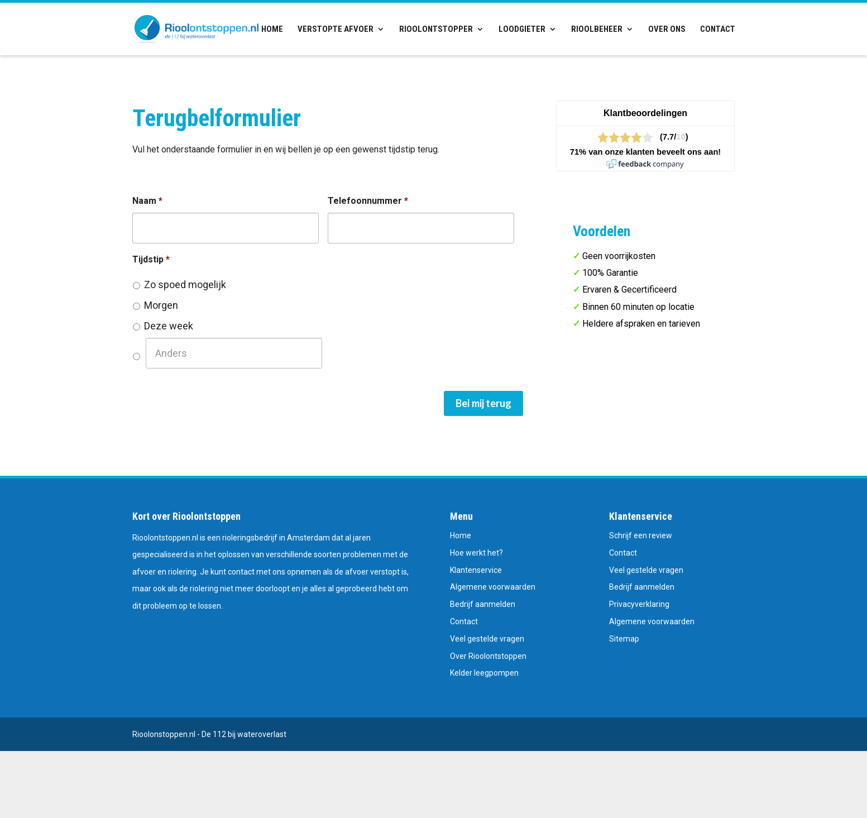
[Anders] (234, 353)
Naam (147, 200)
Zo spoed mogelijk (185, 284)
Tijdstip (151, 259)
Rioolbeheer (596, 29)
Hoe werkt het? (476, 552)
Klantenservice (476, 570)
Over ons (667, 29)
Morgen (161, 305)
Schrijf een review (640, 535)
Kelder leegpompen (484, 672)
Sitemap (624, 638)
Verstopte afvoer (335, 29)
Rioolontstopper (436, 29)
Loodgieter (522, 29)
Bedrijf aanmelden (482, 604)
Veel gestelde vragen (487, 638)
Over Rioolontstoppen (488, 656)
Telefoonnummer (368, 200)
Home (272, 29)
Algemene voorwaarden (492, 586)
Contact (717, 29)
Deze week (168, 326)
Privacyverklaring (639, 604)
